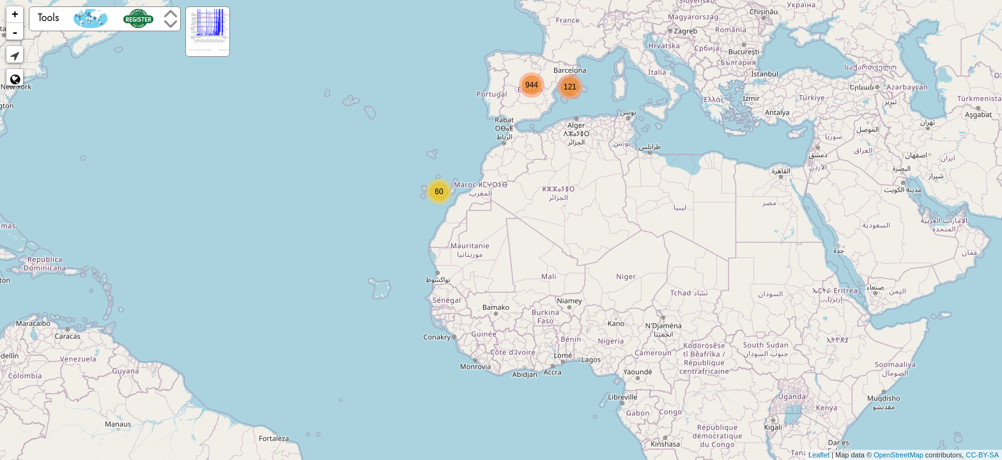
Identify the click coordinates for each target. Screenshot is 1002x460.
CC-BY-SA (982, 455)
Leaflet (818, 455)
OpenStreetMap (898, 455)
